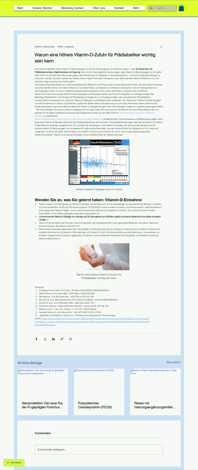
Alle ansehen (173, 362)
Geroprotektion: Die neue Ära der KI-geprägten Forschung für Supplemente (42, 405)
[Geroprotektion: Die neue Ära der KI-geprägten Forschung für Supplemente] (43, 383)
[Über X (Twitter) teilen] (45, 339)
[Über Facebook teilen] (36, 339)
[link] (181, 8)
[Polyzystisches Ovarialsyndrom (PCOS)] (99, 383)
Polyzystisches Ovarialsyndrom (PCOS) (95, 405)
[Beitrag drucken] (70, 339)
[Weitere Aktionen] (161, 47)
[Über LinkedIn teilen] (53, 339)
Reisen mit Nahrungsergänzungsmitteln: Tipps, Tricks (154, 405)
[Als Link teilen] (62, 339)
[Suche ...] (161, 8)
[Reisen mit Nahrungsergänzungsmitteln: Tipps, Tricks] (155, 383)
